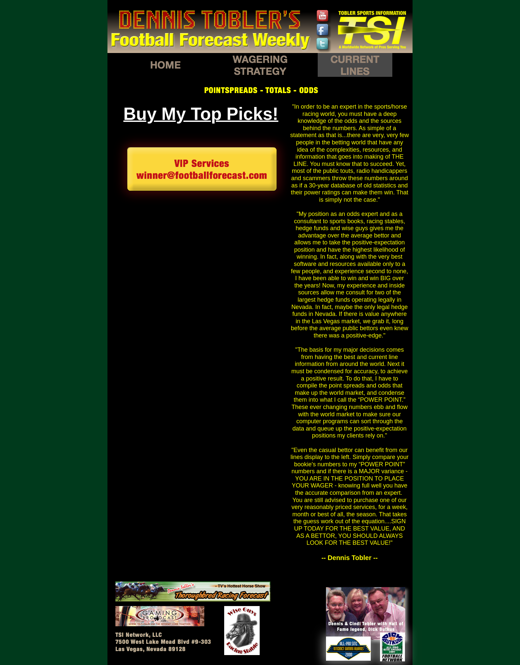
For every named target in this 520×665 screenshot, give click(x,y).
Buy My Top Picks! (200, 114)
